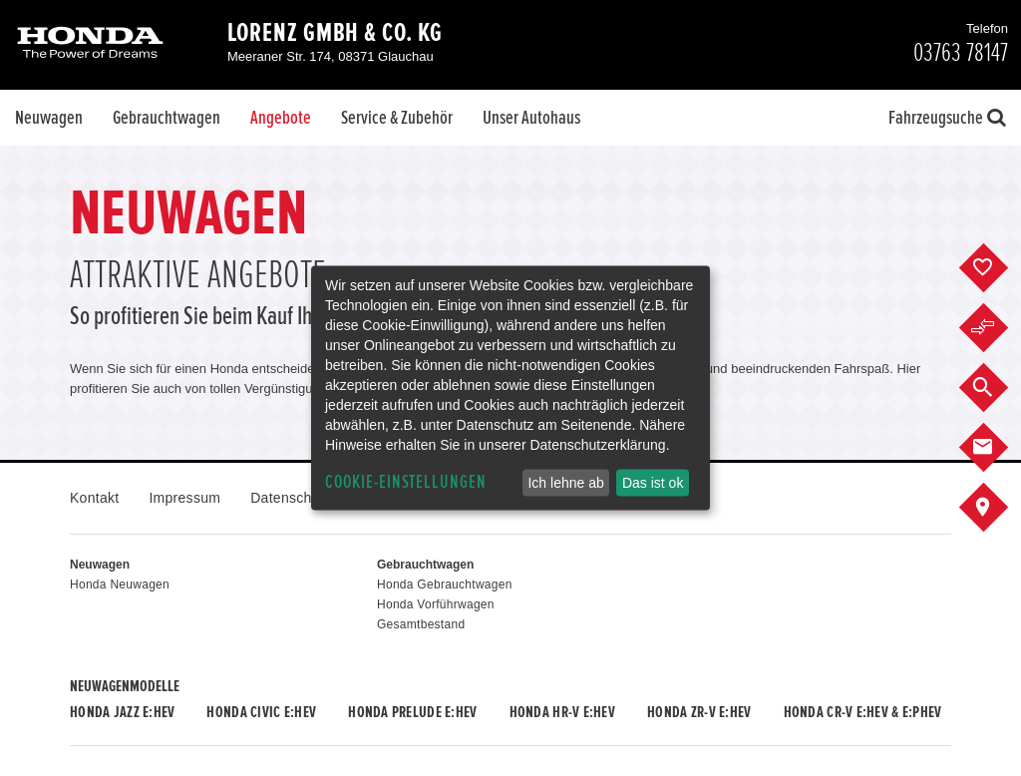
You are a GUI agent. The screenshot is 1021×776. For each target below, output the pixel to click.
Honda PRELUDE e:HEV (412, 712)
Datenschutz (290, 498)
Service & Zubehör (397, 118)
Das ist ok (652, 483)
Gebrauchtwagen (166, 118)
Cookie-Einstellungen (406, 482)
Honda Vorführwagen (436, 604)
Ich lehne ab (565, 483)
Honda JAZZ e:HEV (122, 712)
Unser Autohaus (531, 118)
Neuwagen (49, 118)
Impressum (184, 498)
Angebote (280, 118)
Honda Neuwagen (120, 584)
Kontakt (94, 498)
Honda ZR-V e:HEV (699, 712)
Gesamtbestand (421, 624)
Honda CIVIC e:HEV (261, 712)
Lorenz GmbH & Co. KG (335, 33)
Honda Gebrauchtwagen (444, 584)
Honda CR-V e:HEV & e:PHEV (863, 712)
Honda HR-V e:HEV (562, 712)
